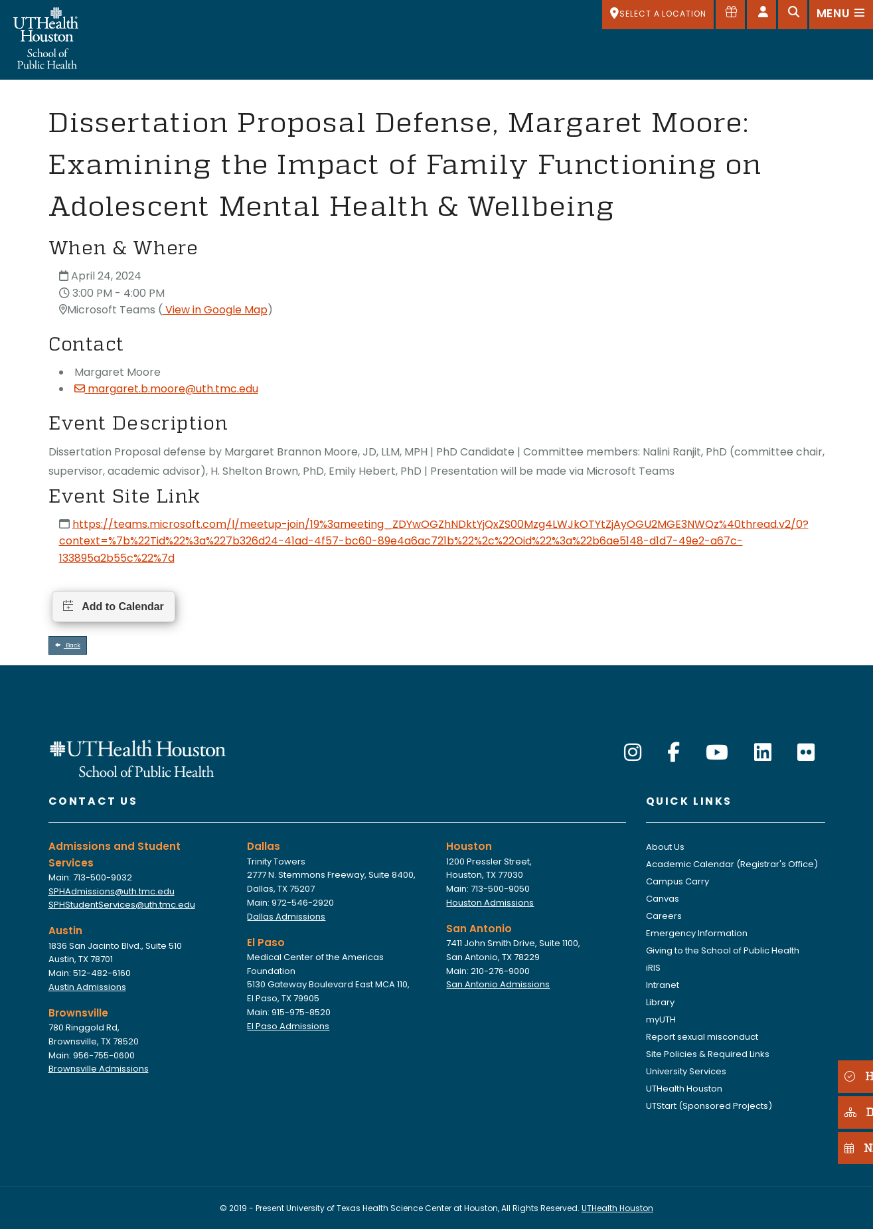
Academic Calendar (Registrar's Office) (732, 864)
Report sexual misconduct (702, 1036)
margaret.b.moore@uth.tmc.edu (166, 388)
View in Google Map (215, 309)
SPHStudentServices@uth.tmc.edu (121, 904)
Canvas (662, 898)
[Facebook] (673, 753)
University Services (686, 1071)
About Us (665, 847)
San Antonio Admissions (498, 984)
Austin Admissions (87, 987)
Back (67, 645)
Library (660, 1002)
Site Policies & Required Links (707, 1054)
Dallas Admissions (286, 916)
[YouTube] (717, 753)
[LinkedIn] (762, 753)
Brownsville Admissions (98, 1068)
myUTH (661, 1019)
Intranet (662, 985)
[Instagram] (632, 753)
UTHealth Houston (684, 1088)
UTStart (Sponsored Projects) (709, 1106)
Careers (664, 916)
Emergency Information (697, 933)
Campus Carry (677, 881)
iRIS (653, 967)
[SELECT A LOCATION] (658, 14)
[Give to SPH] (730, 14)
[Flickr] (806, 753)
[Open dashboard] (761, 14)
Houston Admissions (490, 902)
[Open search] (792, 14)
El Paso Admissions (288, 1026)
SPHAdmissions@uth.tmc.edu (111, 891)
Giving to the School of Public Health (722, 950)
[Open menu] (841, 14)
